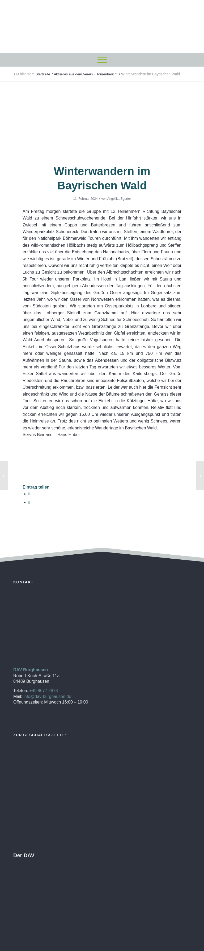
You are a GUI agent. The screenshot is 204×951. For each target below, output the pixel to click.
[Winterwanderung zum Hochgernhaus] (4, 475)
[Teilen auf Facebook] (29, 493)
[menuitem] (102, 60)
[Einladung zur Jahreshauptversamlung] (200, 475)
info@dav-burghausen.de (47, 696)
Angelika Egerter (119, 199)
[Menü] (102, 60)
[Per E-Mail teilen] (29, 502)
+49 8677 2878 (43, 690)
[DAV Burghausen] (102, 26)
